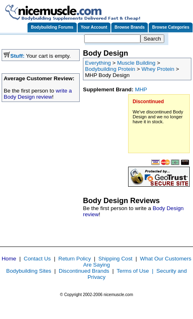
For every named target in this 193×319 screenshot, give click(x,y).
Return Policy (74, 259)
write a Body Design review (38, 94)
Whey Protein (157, 69)
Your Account (94, 27)
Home (9, 259)
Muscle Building (136, 63)
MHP (141, 89)
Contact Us (37, 259)
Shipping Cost (116, 259)
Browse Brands (130, 27)
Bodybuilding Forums (52, 27)
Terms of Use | (136, 271)
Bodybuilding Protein (110, 69)
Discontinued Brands (84, 271)
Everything (98, 63)
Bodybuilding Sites (28, 271)
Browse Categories (170, 27)
